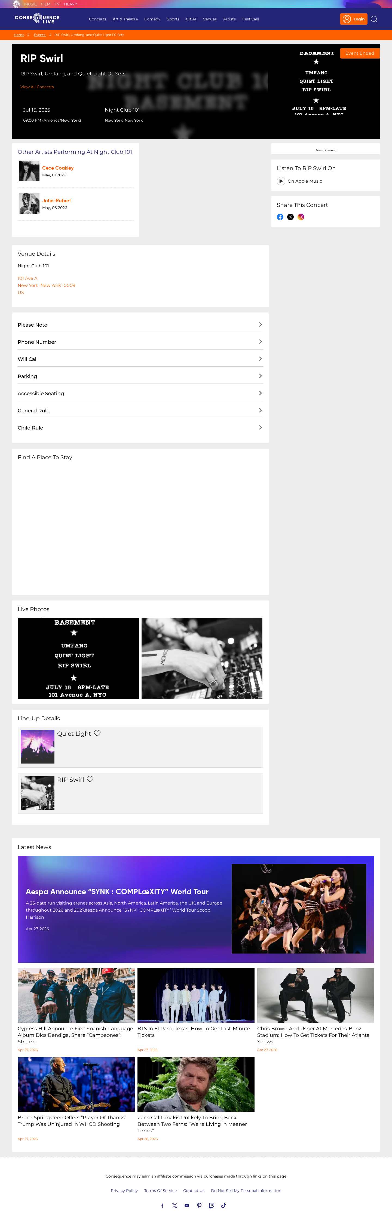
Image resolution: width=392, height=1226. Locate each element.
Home (19, 35)
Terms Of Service (160, 1190)
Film (45, 4)
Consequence (16, 4)
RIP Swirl (70, 779)
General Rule (34, 411)
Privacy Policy (124, 1190)
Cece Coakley (58, 168)
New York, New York (124, 120)
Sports (173, 19)
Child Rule (30, 428)
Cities (191, 19)
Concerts (97, 19)
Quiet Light (74, 733)
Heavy (70, 4)
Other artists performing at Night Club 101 (75, 152)
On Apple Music (305, 181)
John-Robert (56, 200)
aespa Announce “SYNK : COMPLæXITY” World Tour (117, 892)
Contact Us (193, 1190)
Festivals (250, 19)
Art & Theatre (125, 19)
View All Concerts (37, 86)
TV (57, 4)
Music (30, 4)
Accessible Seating (41, 394)
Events (40, 35)
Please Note (32, 325)
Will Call (28, 359)
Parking (27, 376)
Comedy (152, 19)
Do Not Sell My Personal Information (246, 1190)
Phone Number (37, 342)
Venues (210, 19)
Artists (229, 19)
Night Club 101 (122, 110)
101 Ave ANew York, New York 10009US (46, 285)
